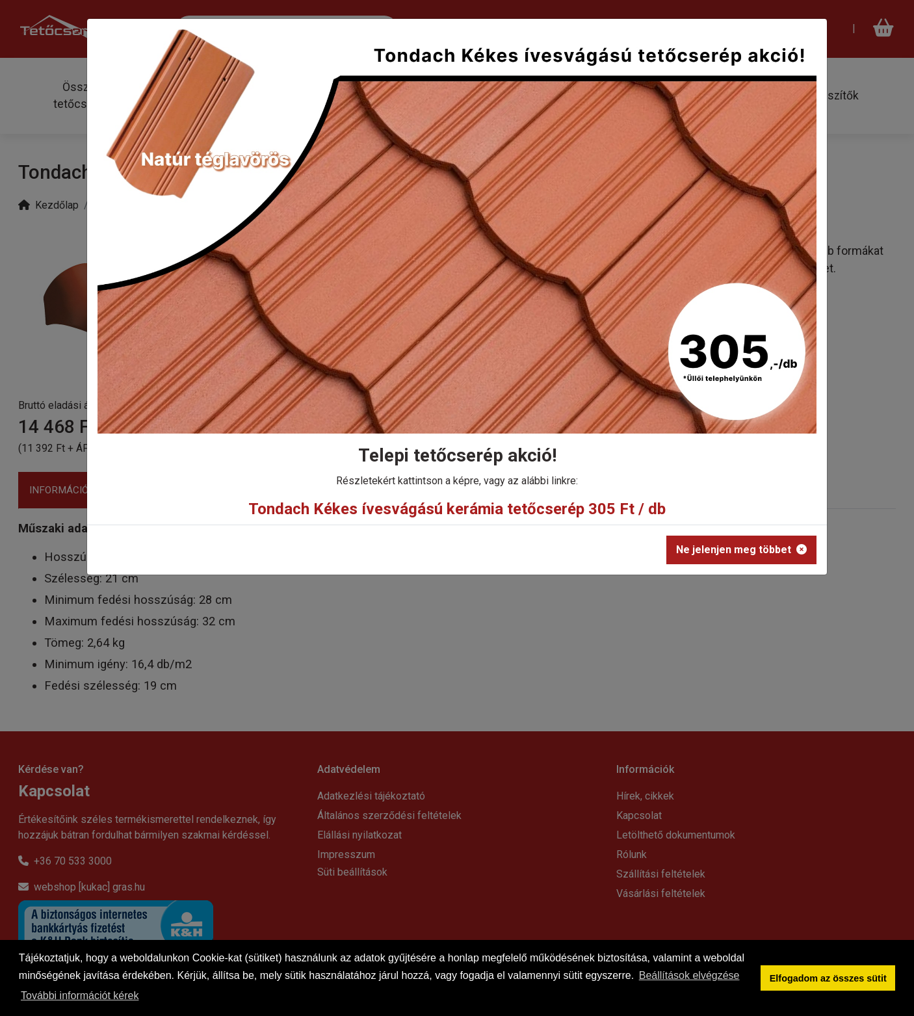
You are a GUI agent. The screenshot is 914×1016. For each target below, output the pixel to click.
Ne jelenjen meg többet (741, 549)
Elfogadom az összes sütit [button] (828, 978)
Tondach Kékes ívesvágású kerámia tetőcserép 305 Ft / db (457, 509)
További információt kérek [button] (79, 995)
